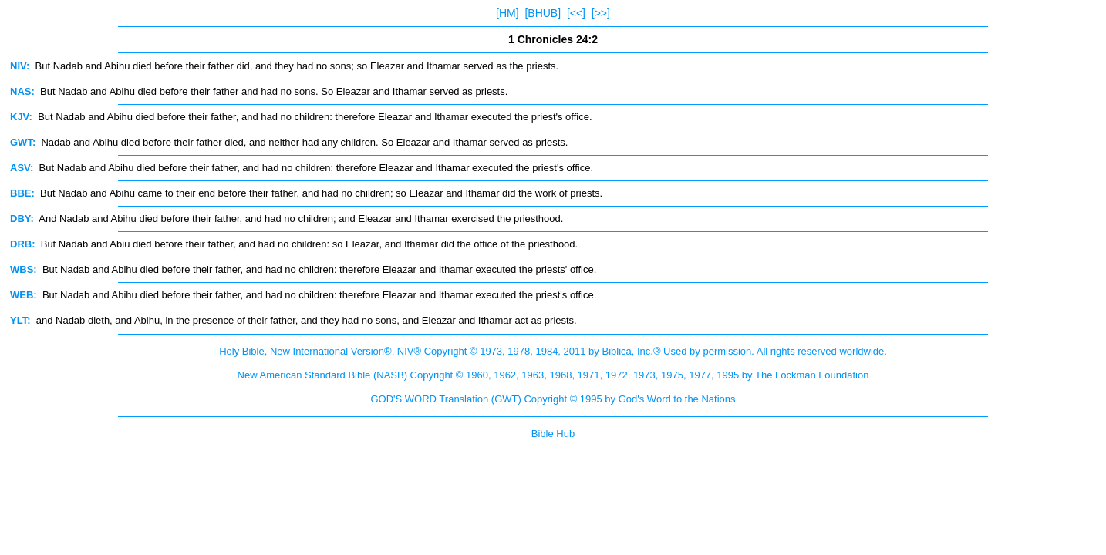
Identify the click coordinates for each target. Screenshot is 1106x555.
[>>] (601, 13)
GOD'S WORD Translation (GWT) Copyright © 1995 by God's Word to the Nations (552, 399)
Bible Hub (553, 433)
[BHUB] (542, 13)
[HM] (507, 13)
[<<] (576, 13)
